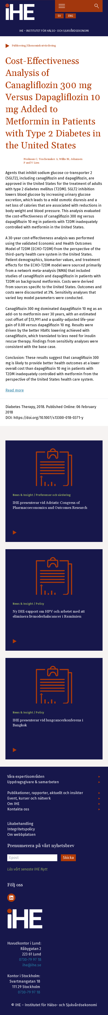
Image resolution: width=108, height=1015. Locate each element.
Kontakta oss (18, 809)
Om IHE (13, 804)
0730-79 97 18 (30, 959)
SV (59, 15)
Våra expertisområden (25, 776)
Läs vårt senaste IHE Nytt (27, 869)
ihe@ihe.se (31, 965)
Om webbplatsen (21, 834)
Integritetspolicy (21, 829)
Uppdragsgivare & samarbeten (33, 782)
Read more (14, 390)
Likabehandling (20, 824)
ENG (70, 15)
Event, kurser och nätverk (29, 798)
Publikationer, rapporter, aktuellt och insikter (45, 793)
